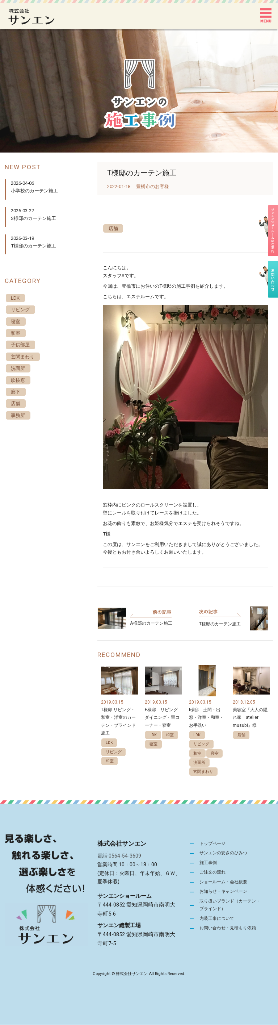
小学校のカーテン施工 (34, 190)
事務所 (18, 415)
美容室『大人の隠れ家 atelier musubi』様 (250, 717)
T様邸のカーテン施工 (220, 623)
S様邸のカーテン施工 (33, 218)
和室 (110, 761)
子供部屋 (20, 345)
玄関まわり (203, 772)
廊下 (15, 392)
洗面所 (199, 762)
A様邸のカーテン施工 (151, 623)
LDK (109, 743)
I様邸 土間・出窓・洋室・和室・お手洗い (206, 717)
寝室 (153, 744)
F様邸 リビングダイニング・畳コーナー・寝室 (162, 717)
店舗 (113, 228)
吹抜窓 (18, 380)
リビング (114, 752)
